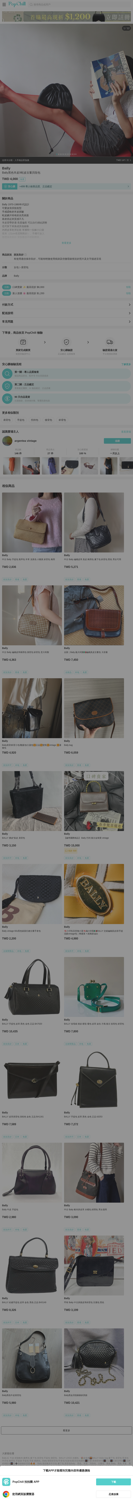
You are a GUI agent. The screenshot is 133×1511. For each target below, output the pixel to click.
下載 (113, 1482)
